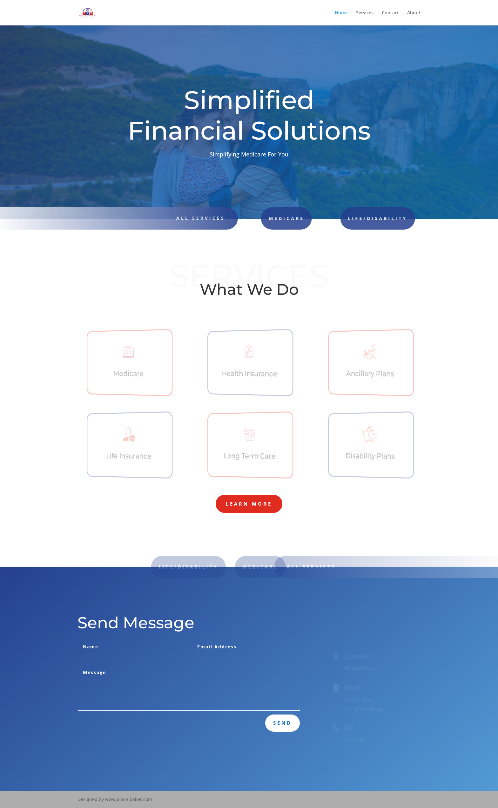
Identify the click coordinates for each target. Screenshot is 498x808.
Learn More (249, 504)
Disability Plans (370, 456)
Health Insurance (249, 374)
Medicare (263, 218)
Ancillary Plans (370, 374)
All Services (316, 566)
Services (365, 13)
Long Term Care (250, 456)
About (414, 13)
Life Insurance (129, 456)
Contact (390, 13)
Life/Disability (345, 218)
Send (282, 723)
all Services (194, 218)
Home (341, 13)
